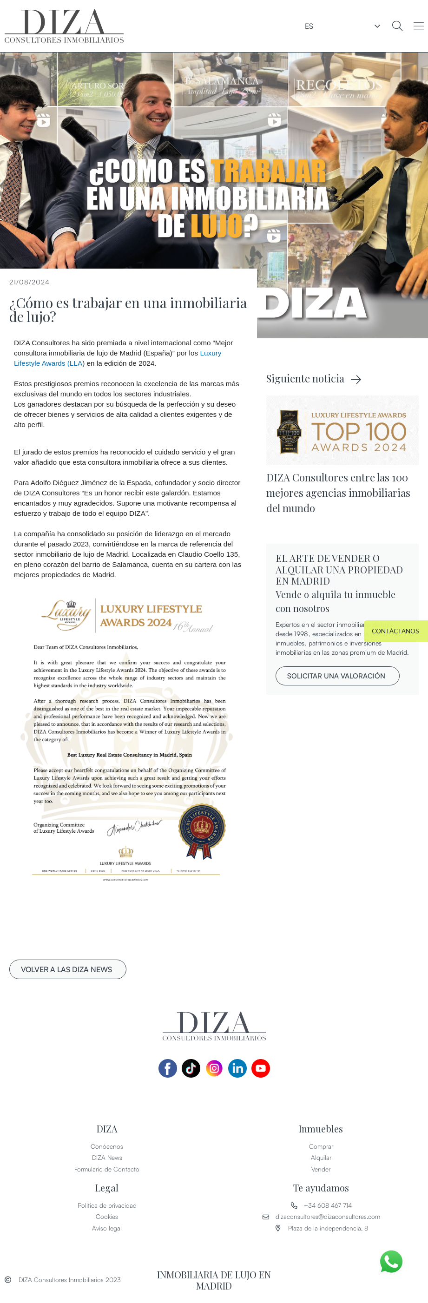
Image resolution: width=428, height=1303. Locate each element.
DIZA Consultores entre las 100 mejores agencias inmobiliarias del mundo (338, 492)
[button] (419, 25)
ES (365, 26)
